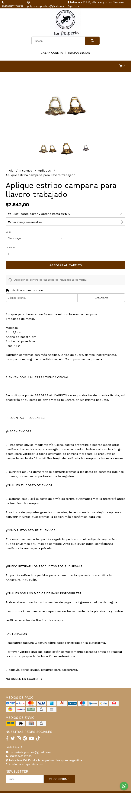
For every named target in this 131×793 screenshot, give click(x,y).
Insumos (26, 170)
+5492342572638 (19, 756)
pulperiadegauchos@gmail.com (28, 752)
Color (8, 232)
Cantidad (10, 248)
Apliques (45, 170)
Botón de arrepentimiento (24, 764)
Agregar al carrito (65, 265)
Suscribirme (59, 779)
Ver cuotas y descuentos (25, 221)
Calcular (101, 297)
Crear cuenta (52, 52)
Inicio (10, 170)
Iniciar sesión (79, 52)
